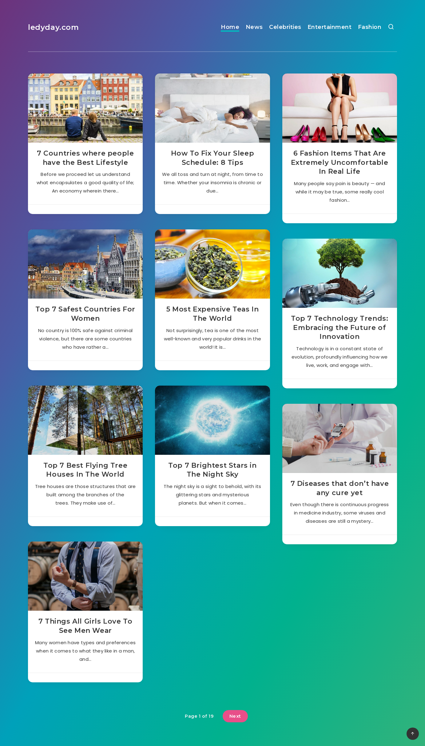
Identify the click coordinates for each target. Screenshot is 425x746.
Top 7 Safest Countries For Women (85, 314)
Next (235, 716)
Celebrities (285, 27)
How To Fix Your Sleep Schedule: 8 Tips (212, 158)
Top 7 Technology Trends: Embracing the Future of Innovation (339, 327)
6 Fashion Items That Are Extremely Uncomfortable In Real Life (339, 162)
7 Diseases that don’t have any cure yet (340, 488)
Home (230, 27)
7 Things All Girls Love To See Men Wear (85, 626)
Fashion (370, 27)
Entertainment (330, 27)
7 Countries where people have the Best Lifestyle (85, 158)
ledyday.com (53, 27)
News (254, 27)
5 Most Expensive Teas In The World (212, 314)
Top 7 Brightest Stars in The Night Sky (212, 470)
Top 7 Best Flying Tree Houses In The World (85, 470)
